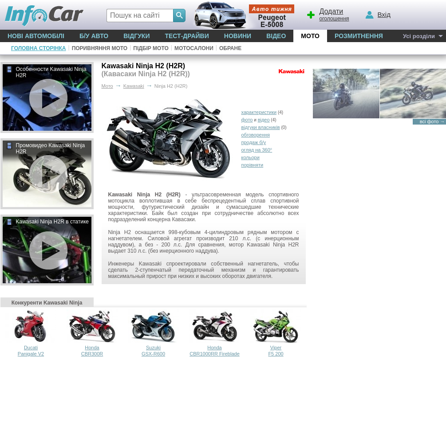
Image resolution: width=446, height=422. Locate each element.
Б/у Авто (93, 35)
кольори (250, 157)
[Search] (179, 15)
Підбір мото (151, 48)
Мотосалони (193, 48)
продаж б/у (253, 142)
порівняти (252, 165)
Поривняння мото (100, 48)
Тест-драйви (187, 35)
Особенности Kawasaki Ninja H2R (46, 72)
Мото (310, 35)
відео (264, 119)
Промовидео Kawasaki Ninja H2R (45, 148)
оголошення (327, 14)
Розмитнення (359, 35)
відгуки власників (260, 127)
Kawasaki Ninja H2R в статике (47, 222)
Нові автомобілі (36, 35)
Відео (276, 35)
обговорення (255, 134)
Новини (237, 35)
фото (247, 119)
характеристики (259, 112)
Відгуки (136, 35)
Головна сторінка (38, 48)
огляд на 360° (256, 149)
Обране (230, 48)
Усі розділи (419, 36)
